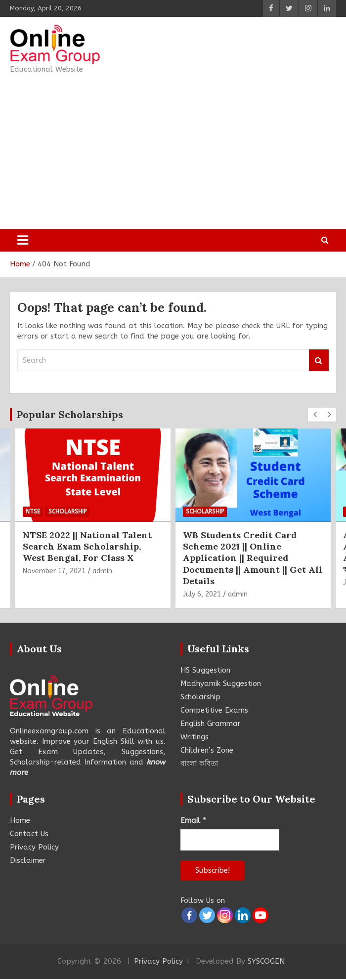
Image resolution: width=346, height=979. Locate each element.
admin (102, 571)
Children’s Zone (206, 750)
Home (20, 820)
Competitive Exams (214, 710)
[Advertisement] (173, 152)
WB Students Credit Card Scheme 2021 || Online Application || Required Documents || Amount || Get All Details (252, 558)
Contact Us (29, 833)
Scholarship (67, 511)
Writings (194, 736)
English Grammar (210, 723)
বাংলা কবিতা (199, 763)
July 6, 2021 (202, 594)
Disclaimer (28, 860)
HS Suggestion (205, 670)
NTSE (33, 511)
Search (319, 360)
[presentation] (315, 415)
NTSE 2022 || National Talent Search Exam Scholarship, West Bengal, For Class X (87, 546)
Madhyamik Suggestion (220, 683)
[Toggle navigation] (23, 240)
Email (193, 820)
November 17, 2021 (54, 571)
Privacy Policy (34, 847)
